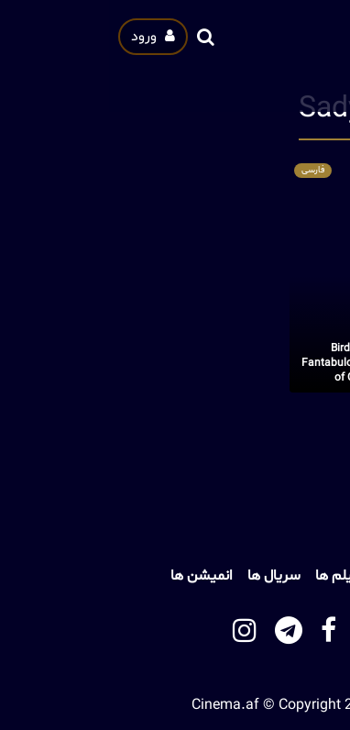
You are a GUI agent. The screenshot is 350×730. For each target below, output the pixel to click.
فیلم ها (228, 576)
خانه (277, 576)
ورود (44, 37)
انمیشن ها (92, 576)
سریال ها (164, 576)
